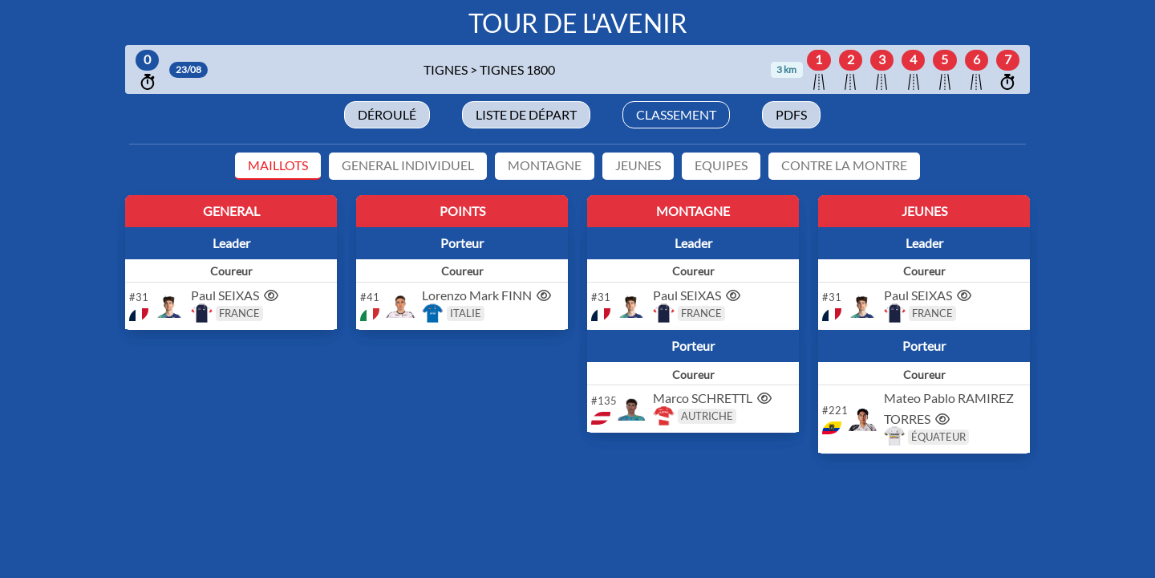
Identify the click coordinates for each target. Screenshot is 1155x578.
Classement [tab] (676, 114)
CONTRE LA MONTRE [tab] (844, 165)
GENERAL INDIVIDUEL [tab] (408, 165)
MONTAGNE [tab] (545, 165)
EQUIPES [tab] (721, 165)
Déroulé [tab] (387, 114)
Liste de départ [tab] (526, 114)
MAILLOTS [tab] (278, 165)
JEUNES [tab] (638, 165)
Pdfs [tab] (791, 114)
